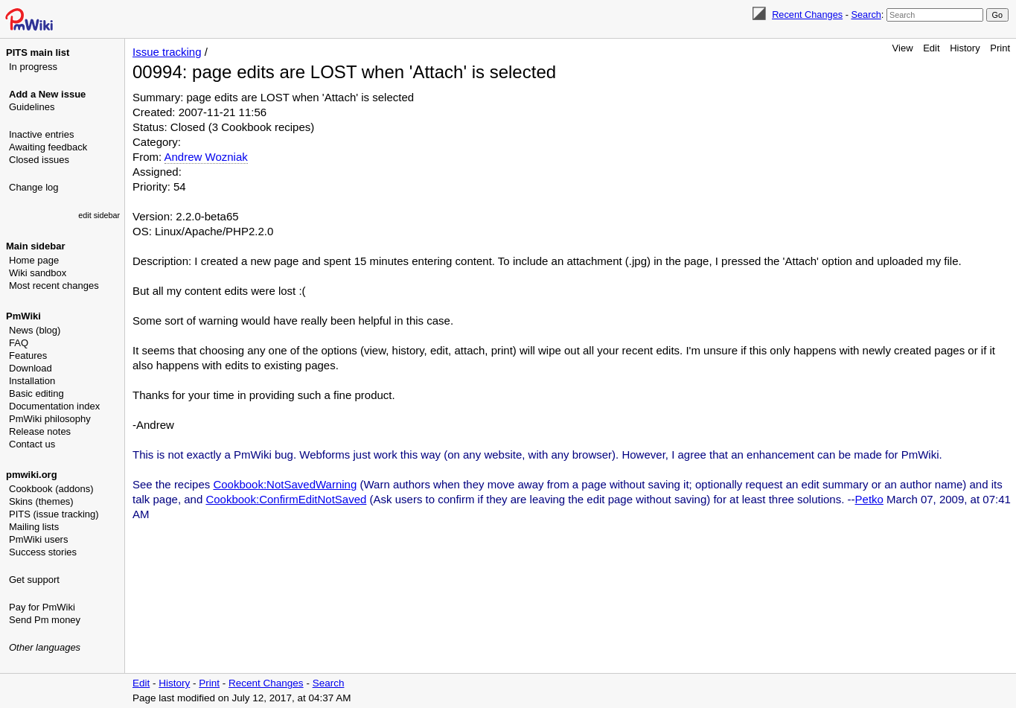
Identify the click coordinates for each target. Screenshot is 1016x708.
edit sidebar (99, 215)
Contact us (32, 444)
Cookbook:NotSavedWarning (285, 484)
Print (1000, 48)
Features (28, 355)
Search (866, 14)
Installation (32, 380)
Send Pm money (44, 619)
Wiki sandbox (37, 272)
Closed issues (39, 159)
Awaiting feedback (48, 147)
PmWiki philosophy (50, 418)
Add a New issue (47, 94)
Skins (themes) (41, 501)
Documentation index (54, 406)
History (965, 48)
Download (30, 368)
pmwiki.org (31, 474)
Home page (34, 260)
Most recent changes (54, 285)
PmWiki (23, 316)
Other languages (44, 647)
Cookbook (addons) (51, 488)
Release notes (40, 431)
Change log (34, 187)
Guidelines (31, 106)
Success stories (43, 552)
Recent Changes (807, 14)
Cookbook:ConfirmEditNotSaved (285, 499)
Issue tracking (167, 51)
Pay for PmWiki (42, 607)
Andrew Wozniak (206, 156)
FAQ (18, 342)
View (902, 48)
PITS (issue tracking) (54, 514)
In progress (33, 66)
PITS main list (37, 52)
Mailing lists (34, 526)
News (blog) (34, 330)
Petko (869, 499)
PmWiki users (38, 539)
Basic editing (36, 393)
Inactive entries (41, 134)
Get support (34, 579)
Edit (931, 48)
